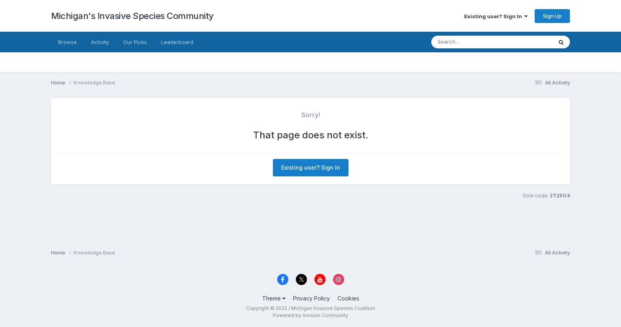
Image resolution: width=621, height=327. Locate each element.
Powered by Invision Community (310, 315)
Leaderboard (177, 42)
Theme (274, 298)
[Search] (476, 42)
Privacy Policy (311, 298)
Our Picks (135, 42)
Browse (67, 42)
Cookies (348, 298)
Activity (100, 42)
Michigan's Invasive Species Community (132, 16)
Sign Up (552, 16)
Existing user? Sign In (496, 16)
